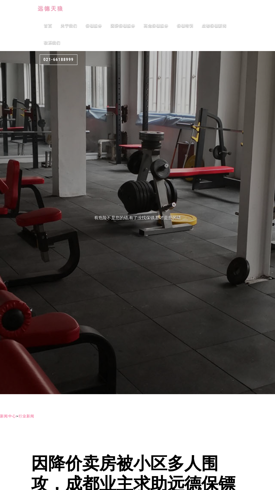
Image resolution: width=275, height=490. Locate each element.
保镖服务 (94, 26)
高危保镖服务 (156, 26)
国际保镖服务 (123, 26)
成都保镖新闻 (214, 26)
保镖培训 (185, 26)
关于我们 (69, 26)
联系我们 (52, 43)
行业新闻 (26, 416)
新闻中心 (8, 416)
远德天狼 (48, 8)
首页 (48, 26)
